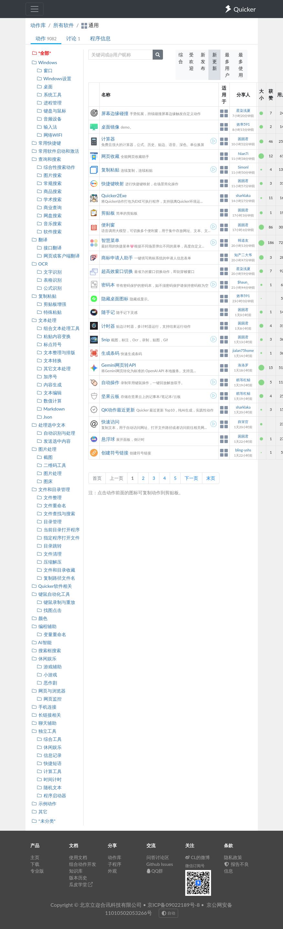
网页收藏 (110, 156)
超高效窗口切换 (117, 271)
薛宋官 (243, 422)
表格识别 (49, 280)
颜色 (39, 618)
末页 (210, 478)
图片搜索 (49, 175)
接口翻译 (49, 247)
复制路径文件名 (56, 578)
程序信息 (100, 38)
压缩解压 (49, 562)
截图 (45, 457)
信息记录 (49, 755)
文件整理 (49, 497)
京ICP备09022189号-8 (173, 905)
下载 (34, 864)
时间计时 (49, 779)
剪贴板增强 (51, 304)
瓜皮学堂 (81, 884)
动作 (46, 38)
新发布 (203, 61)
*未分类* (44, 821)
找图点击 (49, 610)
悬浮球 (108, 439)
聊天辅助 (44, 723)
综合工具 (49, 739)
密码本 (108, 284)
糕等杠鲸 (243, 380)
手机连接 (44, 707)
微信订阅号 (195, 865)
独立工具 (44, 731)
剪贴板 (108, 213)
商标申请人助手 (117, 257)
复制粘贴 (44, 296)
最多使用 (240, 65)
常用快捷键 (46, 143)
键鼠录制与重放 (56, 602)
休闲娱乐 (44, 658)
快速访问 (110, 421)
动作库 (38, 25)
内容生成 (49, 384)
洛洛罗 (243, 365)
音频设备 (49, 118)
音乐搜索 (49, 223)
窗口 (45, 70)
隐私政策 (233, 857)
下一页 (191, 478)
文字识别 (49, 272)
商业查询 (49, 207)
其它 (39, 811)
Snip (105, 339)
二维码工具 (51, 465)
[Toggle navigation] (34, 9)
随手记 (108, 312)
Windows (44, 62)
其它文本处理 (54, 368)
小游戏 (47, 674)
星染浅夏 (243, 110)
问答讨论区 (158, 857)
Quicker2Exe (113, 195)
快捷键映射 (112, 183)
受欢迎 (191, 61)
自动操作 (110, 382)
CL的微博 (197, 857)
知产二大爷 (243, 255)
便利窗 (108, 224)
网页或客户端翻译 (58, 255)
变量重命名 (51, 634)
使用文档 (78, 857)
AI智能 (42, 642)
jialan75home (243, 350)
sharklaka (243, 195)
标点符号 (49, 344)
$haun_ (243, 282)
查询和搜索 (46, 159)
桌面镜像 (110, 127)
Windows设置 (54, 78)
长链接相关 (46, 715)
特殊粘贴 (49, 312)
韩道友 (243, 240)
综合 (180, 58)
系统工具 (49, 94)
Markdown (51, 408)
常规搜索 (49, 183)
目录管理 (49, 521)
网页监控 (49, 699)
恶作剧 (47, 682)
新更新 (214, 61)
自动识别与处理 (56, 433)
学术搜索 (49, 199)
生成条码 (110, 353)
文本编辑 (49, 392)
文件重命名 (51, 505)
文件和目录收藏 (56, 570)
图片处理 (44, 449)
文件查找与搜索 (56, 513)
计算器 (108, 138)
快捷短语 (49, 763)
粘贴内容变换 (54, 336)
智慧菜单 (110, 240)
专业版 (37, 871)
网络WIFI (49, 135)
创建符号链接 (114, 452)
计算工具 (49, 771)
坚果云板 (110, 396)
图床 (45, 481)
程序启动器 (51, 795)
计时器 (108, 326)
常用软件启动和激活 (55, 151)
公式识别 (49, 288)
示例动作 (44, 803)
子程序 (114, 864)
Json (44, 417)
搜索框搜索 (46, 650)
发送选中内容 (54, 441)
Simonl (243, 167)
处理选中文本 (49, 425)
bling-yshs (243, 450)
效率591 (243, 124)
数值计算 (49, 400)
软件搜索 (49, 231)
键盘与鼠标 (51, 110)
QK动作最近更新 (118, 409)
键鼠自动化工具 (51, 594)
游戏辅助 (49, 666)
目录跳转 (49, 545)
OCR (40, 263)
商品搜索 (49, 191)
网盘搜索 (49, 215)
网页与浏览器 (49, 690)
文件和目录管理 (51, 489)
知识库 (76, 871)
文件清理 (49, 553)
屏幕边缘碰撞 (114, 113)
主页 (34, 857)
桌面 (45, 86)
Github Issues (160, 864)
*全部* (41, 53)
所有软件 (63, 25)
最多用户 (227, 65)
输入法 (47, 127)
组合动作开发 (82, 864)
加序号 (47, 376)
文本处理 (44, 320)
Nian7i (243, 153)
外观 (112, 871)
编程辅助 (44, 626)
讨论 (73, 38)
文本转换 (49, 360)
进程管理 (49, 102)
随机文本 (49, 787)
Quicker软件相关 (52, 586)
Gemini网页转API (118, 365)
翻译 (39, 239)
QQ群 (155, 871)
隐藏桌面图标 (114, 298)
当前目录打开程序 (58, 529)
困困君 (243, 139)
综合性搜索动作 (56, 167)
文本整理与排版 (56, 352)
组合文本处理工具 (58, 328)
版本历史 (78, 877)
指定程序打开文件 (58, 537)
